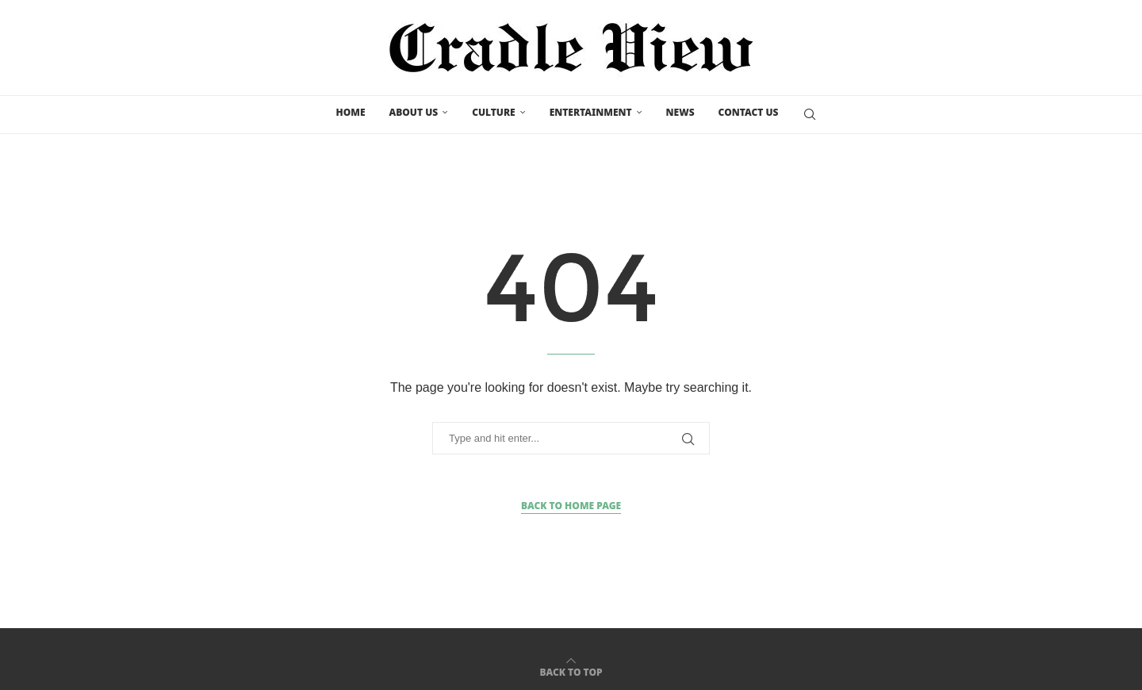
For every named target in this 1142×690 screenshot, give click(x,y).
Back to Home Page (571, 502)
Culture (493, 112)
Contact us (749, 112)
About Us (413, 112)
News (680, 112)
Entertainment (591, 112)
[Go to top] (570, 668)
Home (351, 112)
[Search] (810, 113)
